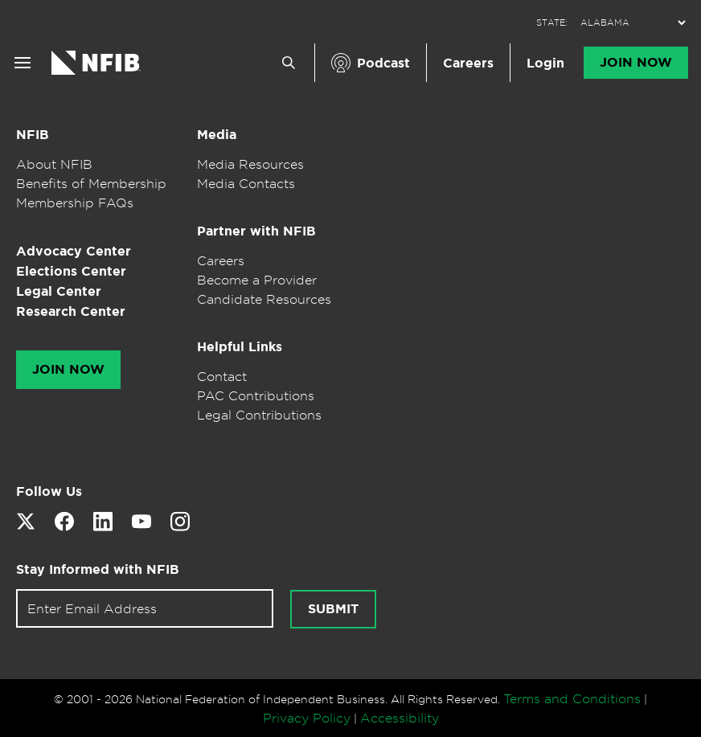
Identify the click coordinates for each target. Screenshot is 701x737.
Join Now (636, 62)
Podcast (383, 63)
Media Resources (250, 164)
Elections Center (71, 271)
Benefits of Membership (91, 183)
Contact (222, 376)
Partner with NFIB (256, 231)
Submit (333, 609)
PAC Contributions (255, 395)
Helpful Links (239, 346)
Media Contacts (246, 183)
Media (216, 134)
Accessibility (399, 718)
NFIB (32, 134)
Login (545, 63)
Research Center (70, 311)
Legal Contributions (259, 415)
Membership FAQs (74, 202)
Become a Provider (257, 280)
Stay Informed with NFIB (97, 569)
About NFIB (54, 164)
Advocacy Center (73, 251)
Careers (468, 63)
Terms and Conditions (572, 698)
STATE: (552, 22)
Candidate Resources (264, 299)
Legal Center (58, 291)
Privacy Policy (306, 718)
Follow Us (49, 491)
